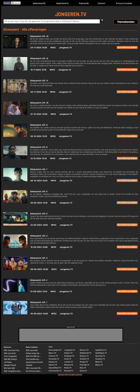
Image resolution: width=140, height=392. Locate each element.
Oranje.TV (84, 362)
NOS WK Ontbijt (10, 359)
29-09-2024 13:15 (38, 202)
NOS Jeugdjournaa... (12, 371)
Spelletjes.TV (101, 353)
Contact (101, 3)
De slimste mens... (33, 371)
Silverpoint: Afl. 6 (38, 191)
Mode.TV (67, 368)
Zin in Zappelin (10, 356)
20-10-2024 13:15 (38, 136)
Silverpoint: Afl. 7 (38, 169)
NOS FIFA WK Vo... (33, 356)
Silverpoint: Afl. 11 (39, 80)
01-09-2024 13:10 (38, 291)
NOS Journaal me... (12, 350)
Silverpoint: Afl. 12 (39, 58)
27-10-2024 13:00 (38, 114)
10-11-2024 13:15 (38, 69)
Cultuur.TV (53, 356)
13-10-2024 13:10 (38, 158)
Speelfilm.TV (100, 350)
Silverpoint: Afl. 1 (38, 302)
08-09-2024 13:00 (39, 269)
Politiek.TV (84, 365)
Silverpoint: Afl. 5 (38, 213)
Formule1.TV (54, 359)
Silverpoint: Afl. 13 (39, 36)
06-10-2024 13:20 (38, 180)
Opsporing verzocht (34, 362)
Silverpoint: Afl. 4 (39, 235)
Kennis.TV (68, 353)
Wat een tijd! (9, 368)
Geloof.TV (53, 365)
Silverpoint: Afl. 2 (38, 280)
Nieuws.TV (84, 356)
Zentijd (29, 365)
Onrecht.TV (84, 359)
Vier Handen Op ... (33, 359)
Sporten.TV (100, 356)
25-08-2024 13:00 (39, 313)
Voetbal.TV (100, 359)
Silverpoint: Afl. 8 (38, 147)
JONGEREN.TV (70, 14)
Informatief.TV (55, 371)
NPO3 (53, 47)
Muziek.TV (68, 371)
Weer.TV (98, 362)
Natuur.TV (84, 350)
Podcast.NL (84, 3)
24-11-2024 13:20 (38, 47)
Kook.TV (67, 359)
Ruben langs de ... (33, 353)
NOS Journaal (10, 353)
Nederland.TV (62, 3)
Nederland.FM (39, 3)
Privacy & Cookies (124, 3)
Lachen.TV (68, 362)
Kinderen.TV (69, 356)
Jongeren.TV (65, 47)
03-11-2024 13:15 (38, 92)
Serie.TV (83, 371)
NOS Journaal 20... (34, 368)
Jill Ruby (8, 362)
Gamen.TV (53, 362)
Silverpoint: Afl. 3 (38, 258)
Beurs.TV (52, 353)
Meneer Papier (10, 365)
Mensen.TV (68, 365)
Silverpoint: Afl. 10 (39, 102)
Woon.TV (99, 365)
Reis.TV (83, 368)
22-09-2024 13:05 (39, 225)
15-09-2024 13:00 (39, 247)
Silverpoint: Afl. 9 (38, 125)
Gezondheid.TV (55, 368)
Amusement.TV (55, 350)
